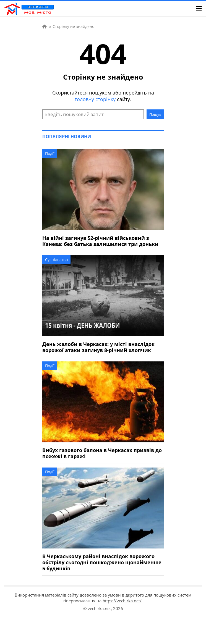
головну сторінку (95, 99)
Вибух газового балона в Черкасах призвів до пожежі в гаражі (102, 453)
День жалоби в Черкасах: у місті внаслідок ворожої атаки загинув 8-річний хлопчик (98, 347)
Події (49, 153)
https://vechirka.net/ (122, 600)
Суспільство (56, 259)
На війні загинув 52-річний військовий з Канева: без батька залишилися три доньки (100, 241)
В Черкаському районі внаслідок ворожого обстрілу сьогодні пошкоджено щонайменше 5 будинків (101, 562)
